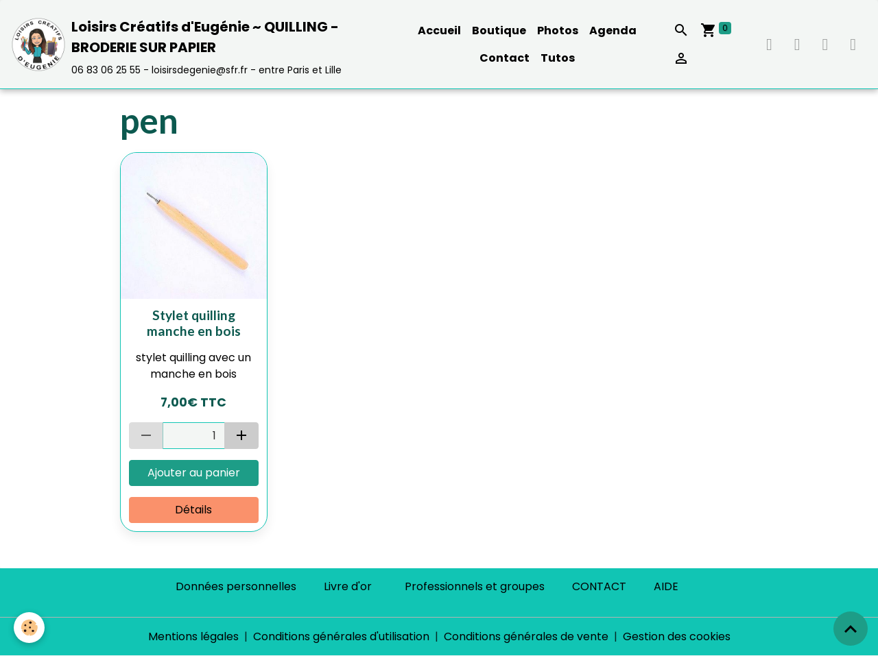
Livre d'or (348, 586)
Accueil (439, 30)
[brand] (201, 44)
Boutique (499, 30)
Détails (193, 510)
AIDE (666, 586)
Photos (557, 30)
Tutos (558, 58)
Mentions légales (193, 636)
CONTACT (599, 586)
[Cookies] (29, 627)
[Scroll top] (850, 628)
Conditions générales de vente (526, 636)
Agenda (613, 30)
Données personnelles (236, 586)
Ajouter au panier (193, 473)
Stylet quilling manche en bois (194, 323)
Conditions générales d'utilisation (341, 636)
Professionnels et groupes (475, 586)
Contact (504, 58)
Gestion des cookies (677, 636)
